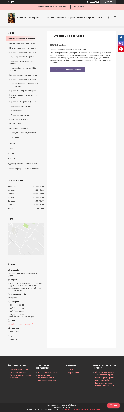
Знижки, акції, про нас (86, 17)
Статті (10, 148)
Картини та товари (65, 17)
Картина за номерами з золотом (22, 52)
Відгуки (11, 158)
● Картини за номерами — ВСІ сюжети (21, 62)
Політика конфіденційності (90, 409)
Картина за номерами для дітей (22, 79)
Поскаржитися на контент (69, 409)
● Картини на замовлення (20, 106)
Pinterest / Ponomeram (47, 381)
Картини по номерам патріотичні (23, 75)
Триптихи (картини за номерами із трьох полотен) (23, 85)
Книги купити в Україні (18, 119)
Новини (11, 143)
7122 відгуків (94, 2)
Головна (50, 17)
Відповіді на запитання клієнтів (22, 164)
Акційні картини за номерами (21, 57)
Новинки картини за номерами (22, 44)
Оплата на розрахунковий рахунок (23, 169)
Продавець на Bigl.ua (62, 407)
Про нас (11, 153)
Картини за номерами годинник (22, 102)
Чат (113, 405)
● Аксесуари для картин (19, 115)
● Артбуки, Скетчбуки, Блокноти (22, 133)
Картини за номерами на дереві (22, 90)
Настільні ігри (15, 124)
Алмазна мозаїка (16, 111)
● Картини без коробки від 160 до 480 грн (23, 69)
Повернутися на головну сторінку (68, 69)
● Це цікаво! (14, 137)
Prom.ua (74, 405)
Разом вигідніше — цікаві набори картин (23, 96)
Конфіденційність (74, 373)
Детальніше (78, 7)
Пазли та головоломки (18, 128)
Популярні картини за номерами (22, 48)
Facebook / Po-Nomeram (47, 372)
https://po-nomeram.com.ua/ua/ (20, 324)
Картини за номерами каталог (21, 39)
